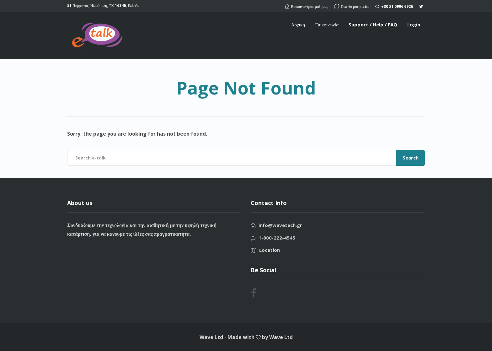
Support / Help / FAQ (373, 24)
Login (413, 24)
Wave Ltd (281, 337)
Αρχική (298, 24)
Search (411, 157)
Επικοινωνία (327, 24)
